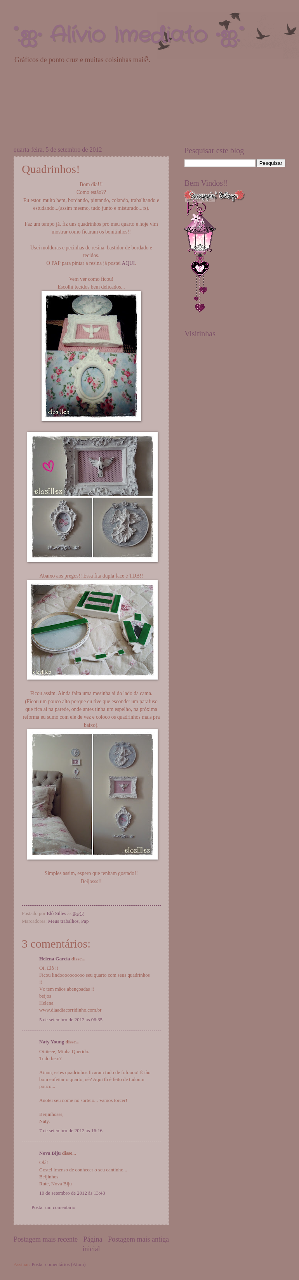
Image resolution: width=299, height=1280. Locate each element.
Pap (85, 921)
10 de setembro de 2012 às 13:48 (72, 1193)
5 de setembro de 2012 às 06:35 (71, 1019)
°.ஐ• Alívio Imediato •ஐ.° (128, 35)
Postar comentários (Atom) (58, 1264)
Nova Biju (50, 1153)
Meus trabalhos (63, 921)
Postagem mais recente (46, 1239)
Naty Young (51, 1042)
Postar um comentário (53, 1207)
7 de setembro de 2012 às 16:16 (71, 1130)
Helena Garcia (54, 959)
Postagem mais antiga (138, 1239)
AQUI (128, 263)
